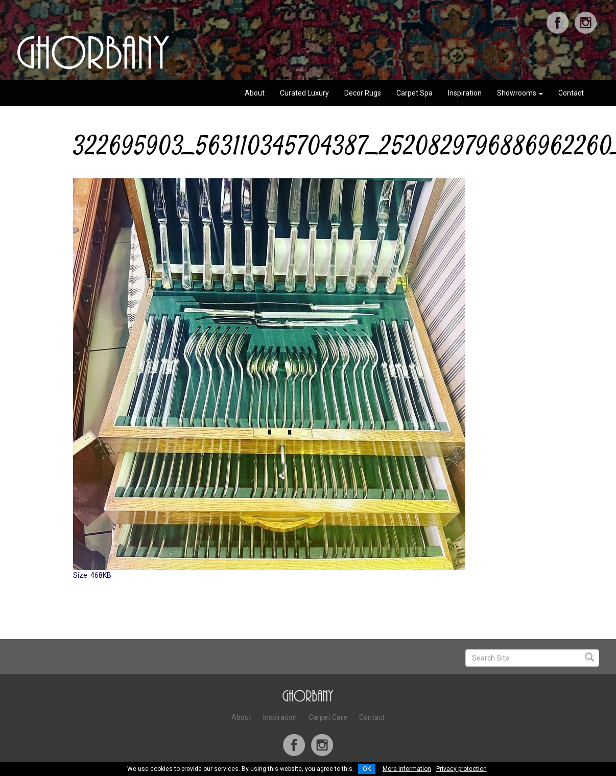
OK (367, 768)
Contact (571, 93)
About (255, 93)
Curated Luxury (304, 93)
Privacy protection (461, 768)
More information (407, 768)
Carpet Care (328, 717)
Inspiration (465, 93)
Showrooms (520, 93)
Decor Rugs (362, 93)
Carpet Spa (414, 93)
